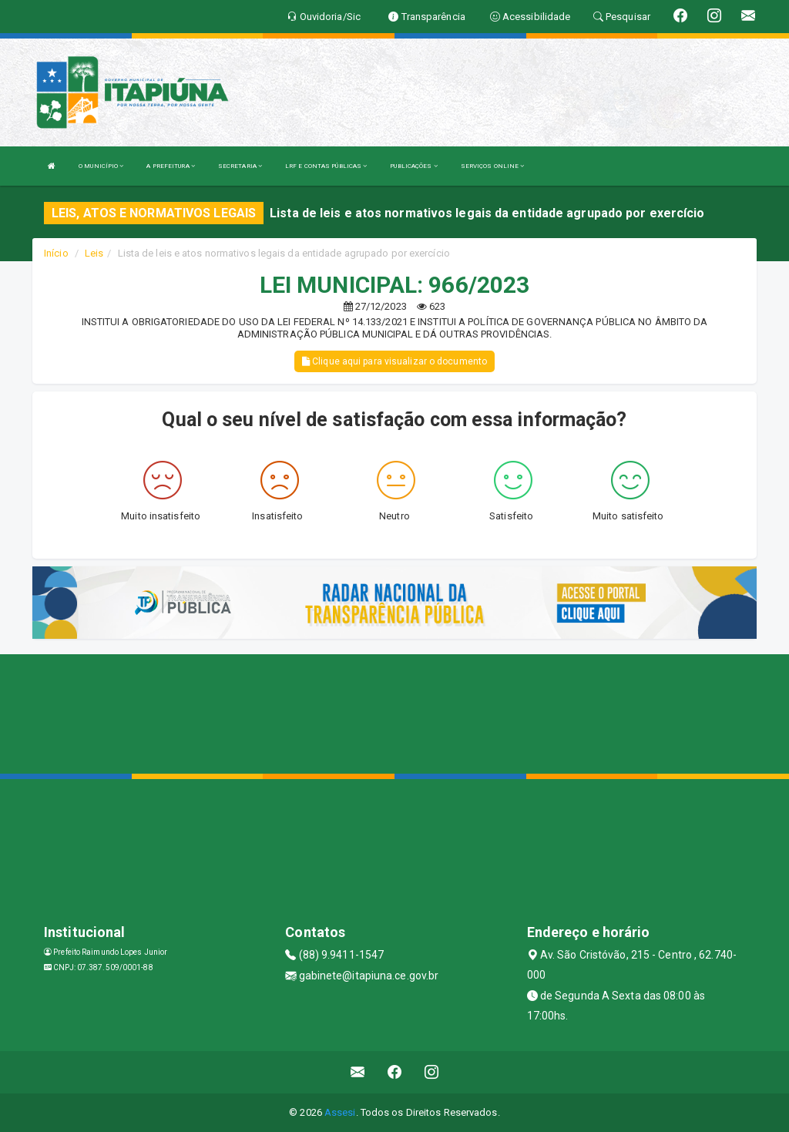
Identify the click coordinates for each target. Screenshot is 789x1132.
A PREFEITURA (170, 166)
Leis (94, 253)
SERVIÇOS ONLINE (493, 166)
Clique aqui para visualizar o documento (394, 361)
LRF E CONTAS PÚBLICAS (326, 166)
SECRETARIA (240, 166)
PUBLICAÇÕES (413, 166)
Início (56, 253)
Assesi (340, 1112)
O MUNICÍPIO (101, 166)
